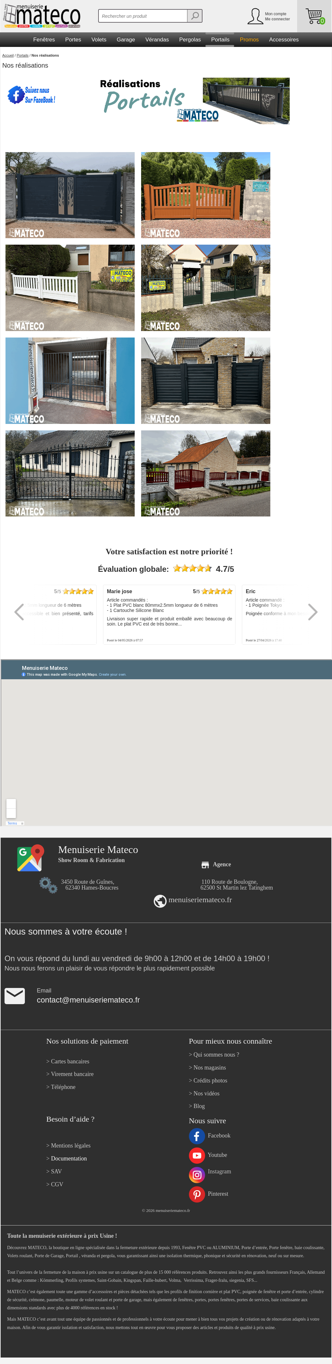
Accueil (8, 55)
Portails (23, 55)
